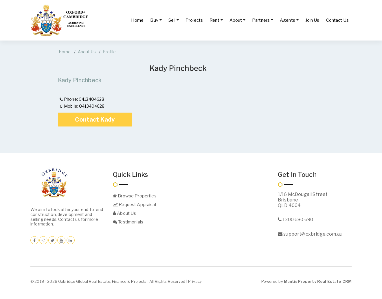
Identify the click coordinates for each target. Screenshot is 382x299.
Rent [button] (214, 20)
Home (137, 20)
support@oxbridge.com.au (310, 234)
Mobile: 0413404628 (82, 106)
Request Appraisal (134, 204)
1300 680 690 (295, 219)
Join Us (312, 20)
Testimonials (128, 222)
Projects (194, 20)
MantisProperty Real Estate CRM (318, 281)
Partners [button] (261, 20)
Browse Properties (135, 196)
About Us (87, 51)
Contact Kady (95, 119)
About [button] (235, 20)
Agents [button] (287, 20)
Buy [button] (154, 20)
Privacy (195, 281)
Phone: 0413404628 (81, 99)
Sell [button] (172, 20)
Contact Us (337, 20)
